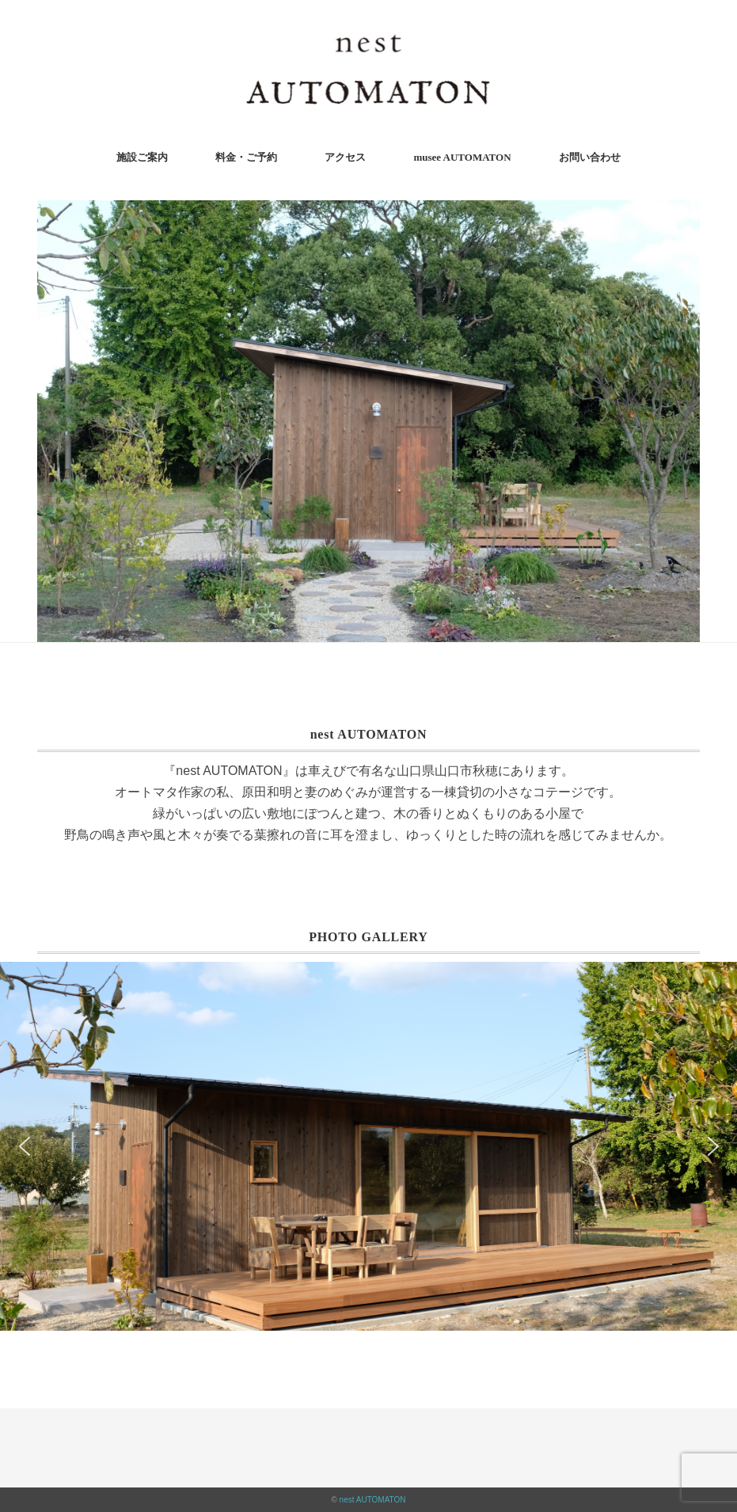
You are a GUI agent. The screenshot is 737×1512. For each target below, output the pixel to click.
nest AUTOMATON (373, 1499)
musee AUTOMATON (462, 157)
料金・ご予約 (246, 157)
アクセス (345, 157)
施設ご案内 (142, 157)
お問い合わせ (590, 157)
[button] (23, 1146)
